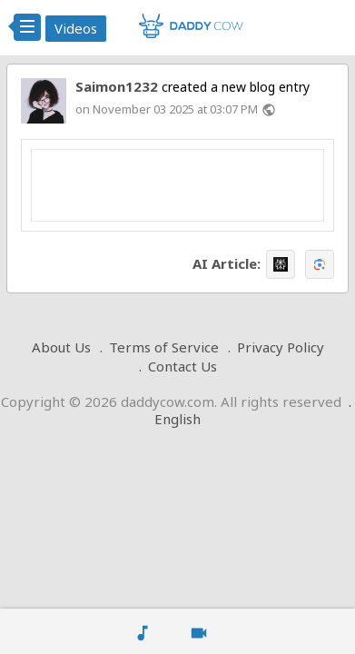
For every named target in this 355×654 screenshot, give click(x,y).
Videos (75, 28)
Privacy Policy (280, 347)
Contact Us (182, 366)
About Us (61, 347)
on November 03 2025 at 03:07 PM (166, 109)
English (177, 419)
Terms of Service (164, 347)
